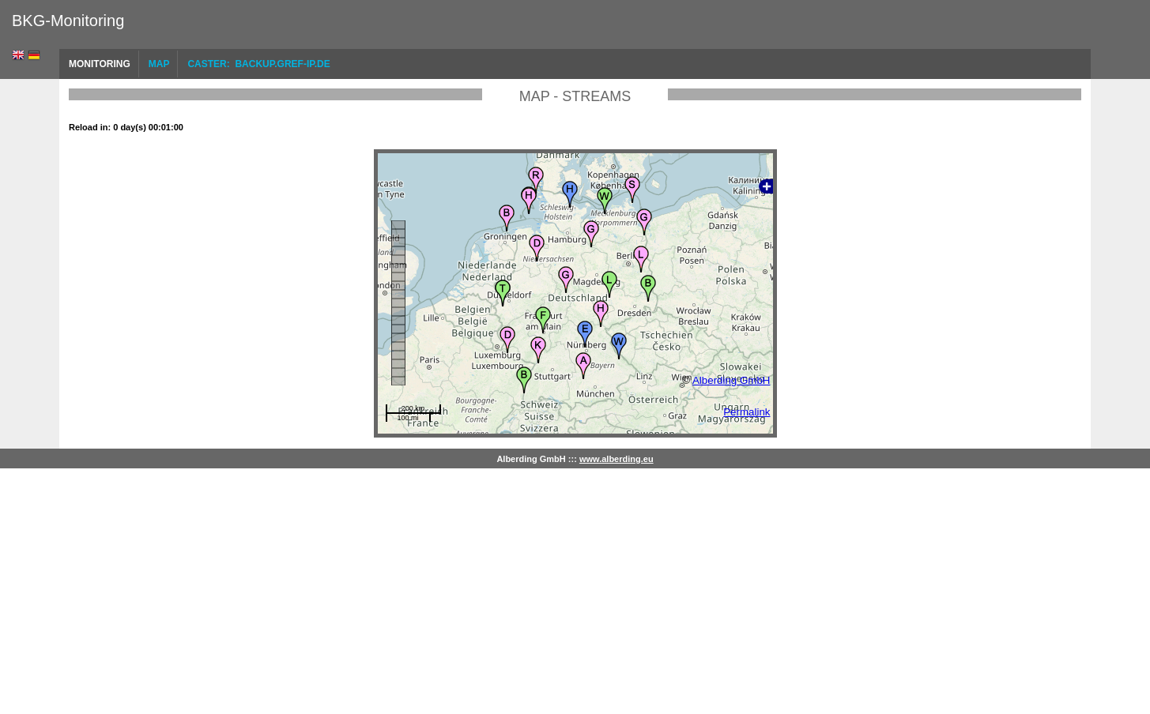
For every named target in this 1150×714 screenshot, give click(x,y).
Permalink (746, 412)
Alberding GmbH (731, 380)
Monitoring (99, 64)
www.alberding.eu (616, 459)
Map (159, 64)
